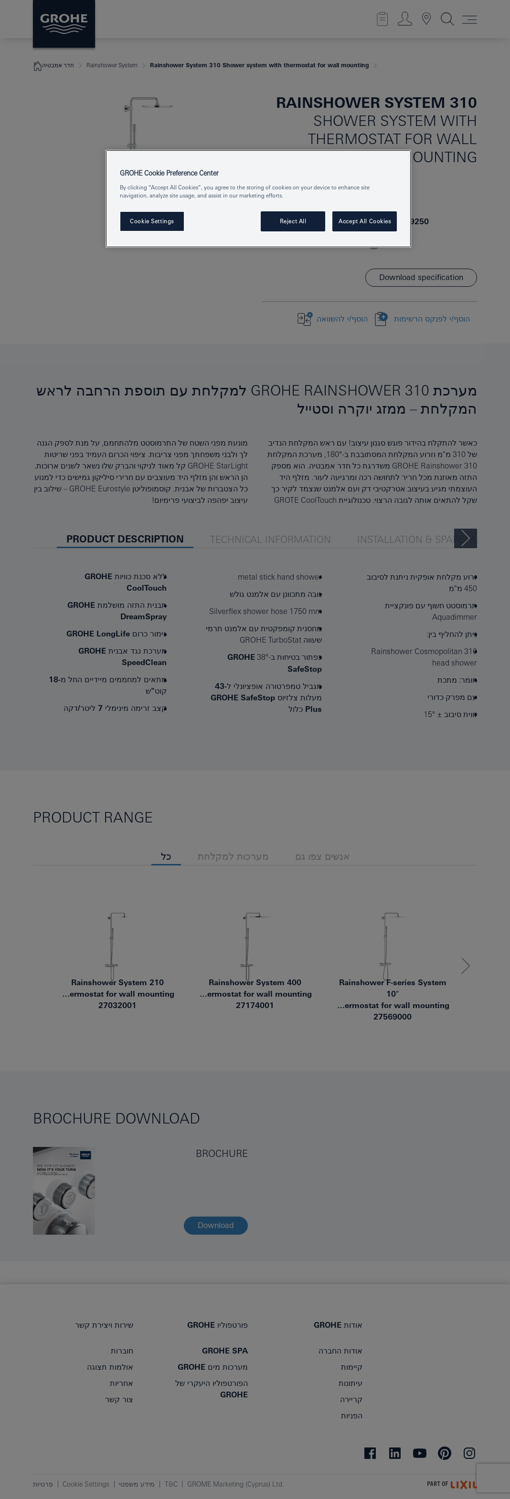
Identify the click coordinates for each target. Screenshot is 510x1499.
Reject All (293, 221)
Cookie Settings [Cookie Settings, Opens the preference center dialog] (152, 221)
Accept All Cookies (365, 221)
